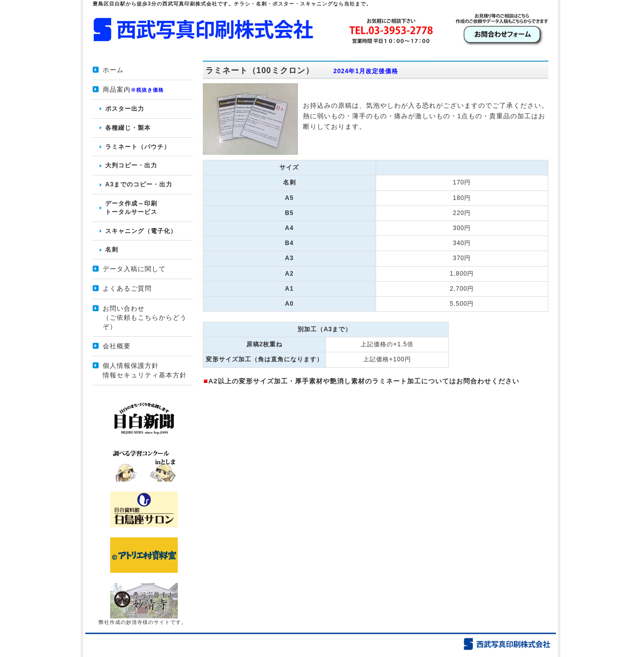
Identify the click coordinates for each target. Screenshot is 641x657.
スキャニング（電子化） (141, 231)
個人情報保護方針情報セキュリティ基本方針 (145, 370)
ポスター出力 (124, 108)
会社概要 (117, 346)
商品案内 (133, 89)
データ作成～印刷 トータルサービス (131, 207)
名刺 (111, 249)
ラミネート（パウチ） (137, 146)
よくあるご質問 (127, 288)
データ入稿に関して (134, 269)
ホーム (113, 70)
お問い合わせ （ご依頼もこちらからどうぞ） (145, 317)
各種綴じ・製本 (128, 127)
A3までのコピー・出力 (138, 184)
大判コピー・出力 (131, 165)
